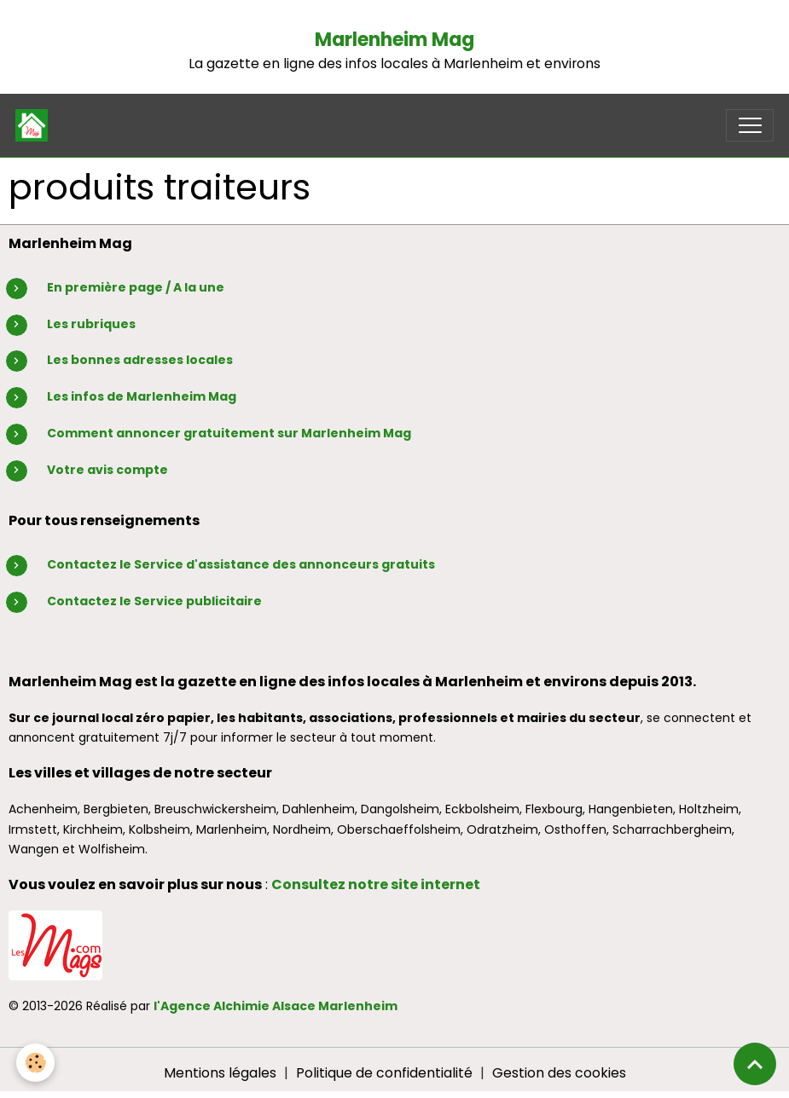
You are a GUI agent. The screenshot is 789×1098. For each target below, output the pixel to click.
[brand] (35, 125)
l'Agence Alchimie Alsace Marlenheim (275, 1005)
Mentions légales (220, 1073)
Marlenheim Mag (394, 39)
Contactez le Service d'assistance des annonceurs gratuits (241, 564)
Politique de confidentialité (384, 1073)
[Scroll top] (755, 1064)
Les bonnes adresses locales (140, 359)
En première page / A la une (135, 287)
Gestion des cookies (559, 1073)
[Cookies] (36, 1062)
